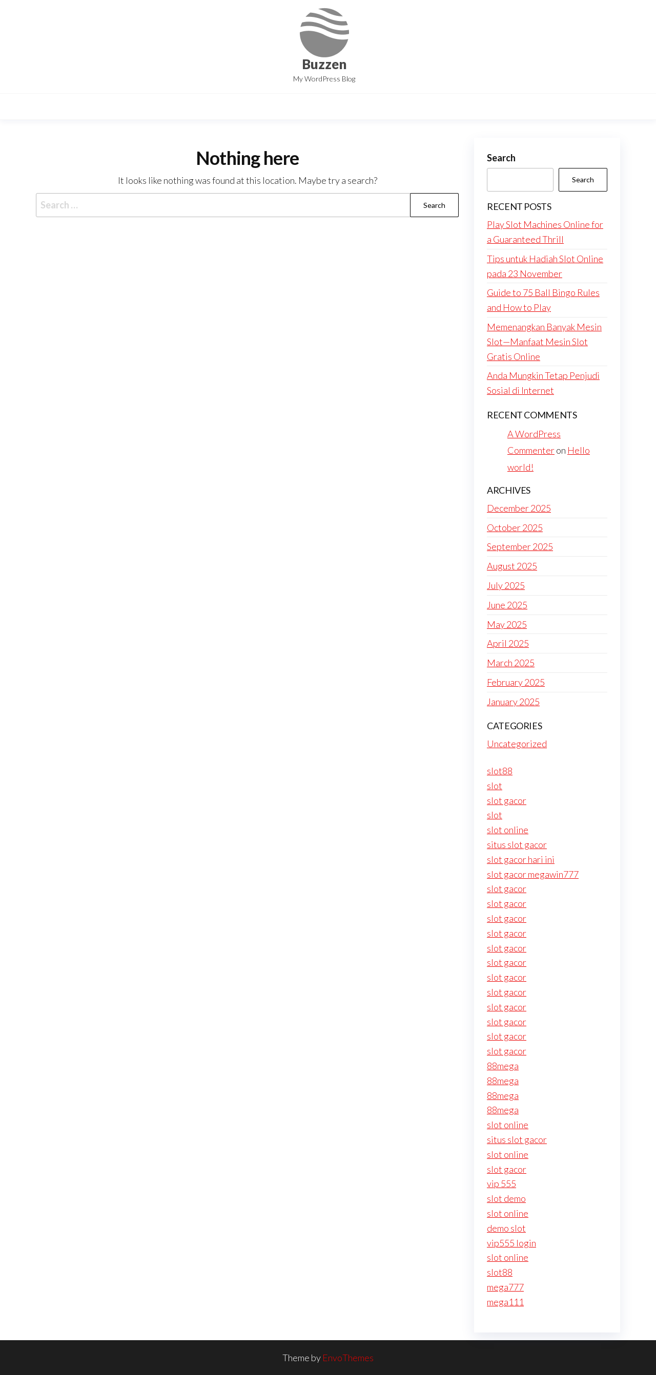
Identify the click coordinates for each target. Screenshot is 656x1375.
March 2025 (511, 662)
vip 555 (501, 1183)
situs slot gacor (517, 844)
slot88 (499, 770)
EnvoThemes (348, 1357)
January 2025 (513, 701)
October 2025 (515, 527)
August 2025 (512, 566)
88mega (503, 1065)
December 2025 (519, 508)
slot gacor (506, 800)
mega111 (505, 1301)
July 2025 (506, 585)
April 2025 (508, 643)
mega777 (505, 1287)
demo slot (506, 1228)
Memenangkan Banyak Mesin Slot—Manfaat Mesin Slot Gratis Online (544, 341)
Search (501, 157)
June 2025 (507, 604)
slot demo (506, 1198)
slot (494, 785)
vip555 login (511, 1243)
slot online (507, 829)
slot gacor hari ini (521, 859)
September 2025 (520, 546)
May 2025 (507, 624)
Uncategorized (517, 743)
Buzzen (324, 64)
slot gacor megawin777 (533, 874)
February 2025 (516, 682)
